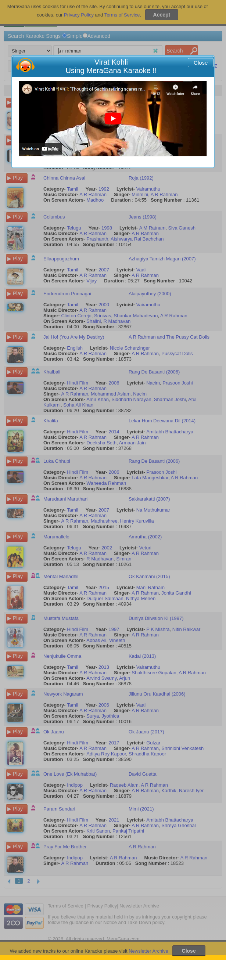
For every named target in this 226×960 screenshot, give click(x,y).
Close (201, 62)
